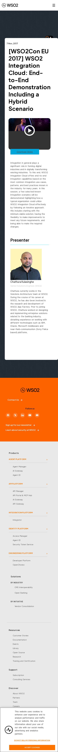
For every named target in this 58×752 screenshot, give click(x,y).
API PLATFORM (16, 484)
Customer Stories (20, 635)
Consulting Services (21, 679)
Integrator (17, 520)
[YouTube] (29, 415)
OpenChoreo (19, 565)
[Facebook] (8, 415)
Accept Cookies (32, 749)
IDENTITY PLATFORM (18, 528)
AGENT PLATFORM (17, 459)
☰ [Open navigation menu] (53, 5)
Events (16, 644)
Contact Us (15, 399)
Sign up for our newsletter (20, 425)
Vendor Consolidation (24, 606)
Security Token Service (23, 544)
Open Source (19, 652)
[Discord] (37, 415)
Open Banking (21, 593)
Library (16, 648)
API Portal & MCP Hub (22, 495)
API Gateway (18, 504)
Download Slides (25, 151)
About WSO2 (19, 693)
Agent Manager (19, 466)
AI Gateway (18, 471)
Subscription (18, 675)
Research (17, 657)
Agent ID (17, 475)
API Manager (18, 491)
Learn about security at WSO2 (22, 430)
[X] (15, 415)
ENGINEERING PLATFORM (21, 553)
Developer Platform (21, 560)
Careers (16, 706)
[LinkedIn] (22, 415)
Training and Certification (24, 661)
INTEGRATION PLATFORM (21, 512)
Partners (16, 698)
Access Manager (20, 536)
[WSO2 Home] (10, 5)
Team (15, 702)
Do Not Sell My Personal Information (32, 742)
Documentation (20, 640)
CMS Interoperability (24, 587)
